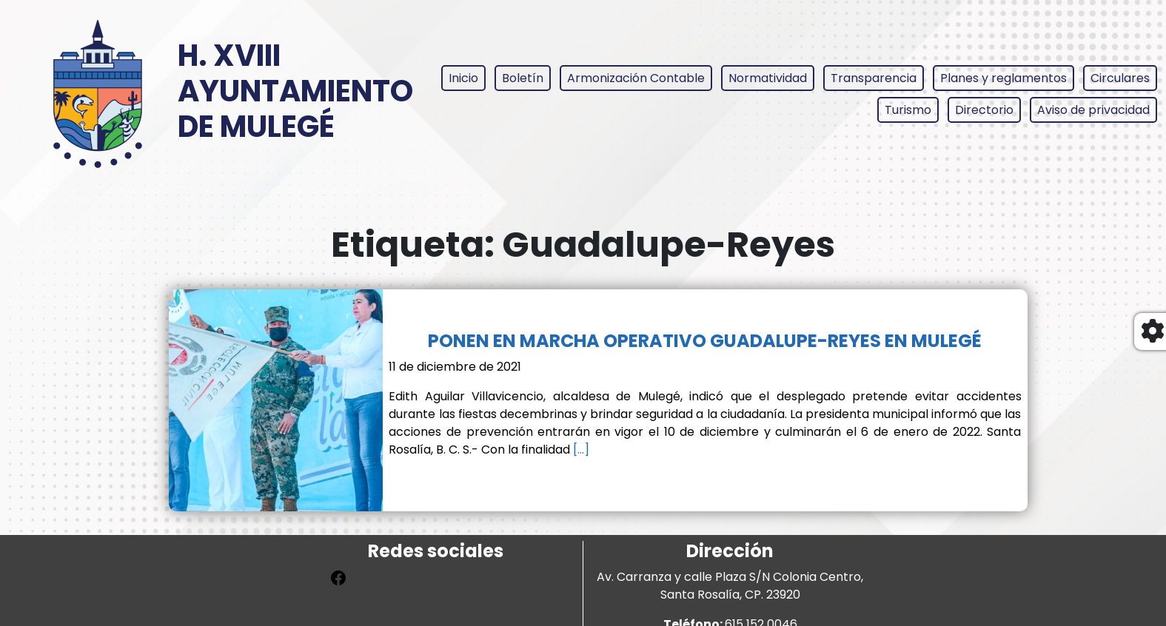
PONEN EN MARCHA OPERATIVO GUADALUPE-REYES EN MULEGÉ (705, 341)
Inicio (463, 78)
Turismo (908, 109)
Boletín (522, 78)
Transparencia (874, 78)
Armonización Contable (636, 78)
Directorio (984, 109)
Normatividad (767, 78)
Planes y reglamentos (1003, 78)
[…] (579, 449)
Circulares (1120, 78)
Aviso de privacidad (1093, 109)
